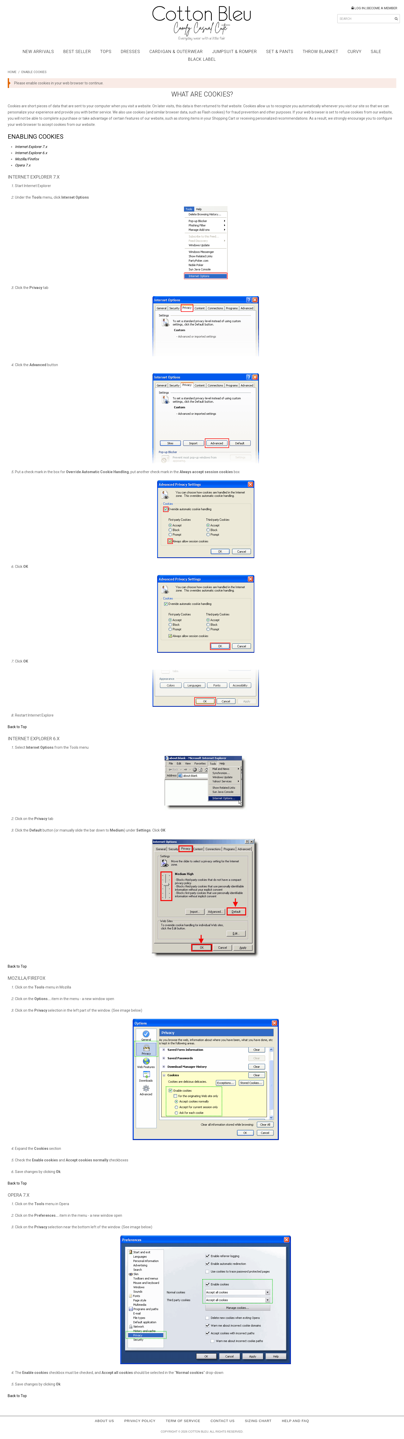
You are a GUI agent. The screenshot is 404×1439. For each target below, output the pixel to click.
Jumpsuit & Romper (234, 51)
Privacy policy (139, 1421)
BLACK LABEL (202, 59)
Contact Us (222, 1421)
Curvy (354, 51)
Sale (376, 51)
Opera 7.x (22, 165)
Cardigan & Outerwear (176, 51)
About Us (104, 1421)
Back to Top (17, 727)
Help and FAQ (295, 1421)
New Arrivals (38, 51)
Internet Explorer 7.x (31, 147)
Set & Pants (279, 51)
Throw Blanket (320, 51)
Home (12, 72)
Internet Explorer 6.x (31, 153)
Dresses (130, 51)
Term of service (183, 1421)
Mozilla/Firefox (27, 159)
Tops (106, 51)
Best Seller (77, 51)
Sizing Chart (258, 1421)
